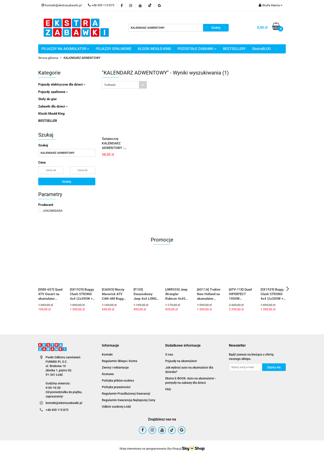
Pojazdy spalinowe (53, 92)
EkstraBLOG (261, 49)
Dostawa (108, 374)
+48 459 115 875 (57, 410)
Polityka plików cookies (118, 380)
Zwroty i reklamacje (115, 367)
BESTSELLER (47, 121)
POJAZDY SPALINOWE (113, 49)
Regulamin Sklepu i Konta (119, 361)
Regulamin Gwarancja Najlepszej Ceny (128, 400)
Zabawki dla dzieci (53, 106)
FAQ (168, 389)
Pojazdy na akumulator (181, 361)
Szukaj (66, 181)
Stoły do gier (47, 99)
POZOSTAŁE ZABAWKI (197, 49)
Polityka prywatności (116, 387)
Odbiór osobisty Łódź (116, 406)
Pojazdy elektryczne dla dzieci (61, 84)
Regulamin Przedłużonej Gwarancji (126, 393)
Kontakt (107, 354)
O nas (169, 354)
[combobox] (124, 85)
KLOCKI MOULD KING (154, 49)
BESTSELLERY (234, 49)
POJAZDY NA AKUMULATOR (65, 49)
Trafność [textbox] (110, 84)
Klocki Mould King (51, 114)
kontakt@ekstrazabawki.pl (64, 403)
